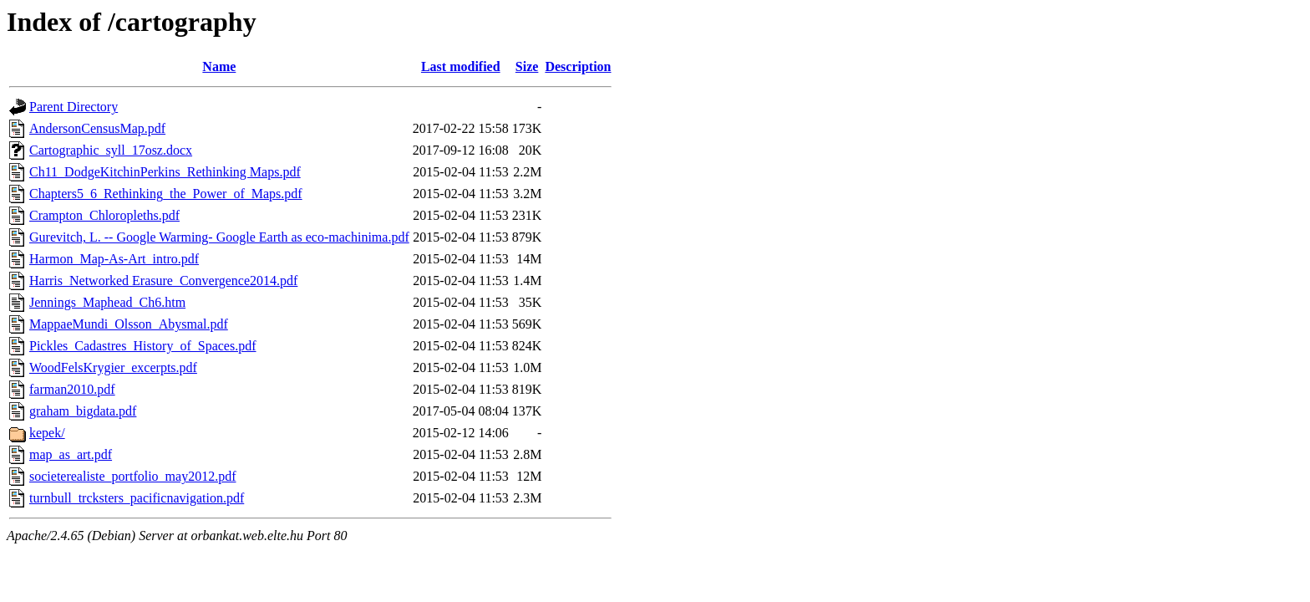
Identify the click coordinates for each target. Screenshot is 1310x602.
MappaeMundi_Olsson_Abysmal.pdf (128, 324)
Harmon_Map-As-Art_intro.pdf (114, 259)
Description (578, 66)
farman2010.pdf (72, 389)
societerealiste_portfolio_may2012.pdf (132, 476)
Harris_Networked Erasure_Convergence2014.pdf (163, 280)
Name (219, 66)
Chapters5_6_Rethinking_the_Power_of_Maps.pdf (165, 193)
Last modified (460, 66)
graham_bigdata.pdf (82, 411)
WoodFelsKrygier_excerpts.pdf (113, 367)
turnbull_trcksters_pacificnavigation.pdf (136, 498)
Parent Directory (73, 106)
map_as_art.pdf (70, 454)
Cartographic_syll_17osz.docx (110, 150)
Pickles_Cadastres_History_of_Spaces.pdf (142, 346)
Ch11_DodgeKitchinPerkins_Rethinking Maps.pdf (165, 172)
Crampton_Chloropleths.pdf (104, 215)
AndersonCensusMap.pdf (97, 128)
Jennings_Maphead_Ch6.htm (107, 302)
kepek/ (47, 433)
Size (527, 66)
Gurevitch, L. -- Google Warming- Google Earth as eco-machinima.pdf (219, 237)
